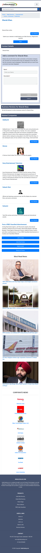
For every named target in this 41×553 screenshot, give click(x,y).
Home (3, 14)
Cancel (29, 95)
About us (20, 516)
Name (5, 69)
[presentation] (15, 89)
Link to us (20, 522)
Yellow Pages (20, 501)
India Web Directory (20, 496)
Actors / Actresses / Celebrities (12, 16)
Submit (29, 98)
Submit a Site (20, 524)
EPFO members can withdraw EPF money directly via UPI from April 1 (20, 332)
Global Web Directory (20, 499)
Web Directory (10, 14)
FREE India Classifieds (20, 507)
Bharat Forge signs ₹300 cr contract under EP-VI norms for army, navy (20, 308)
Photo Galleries (20, 504)
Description (7, 76)
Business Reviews (20, 527)
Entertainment (19, 14)
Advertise (20, 519)
